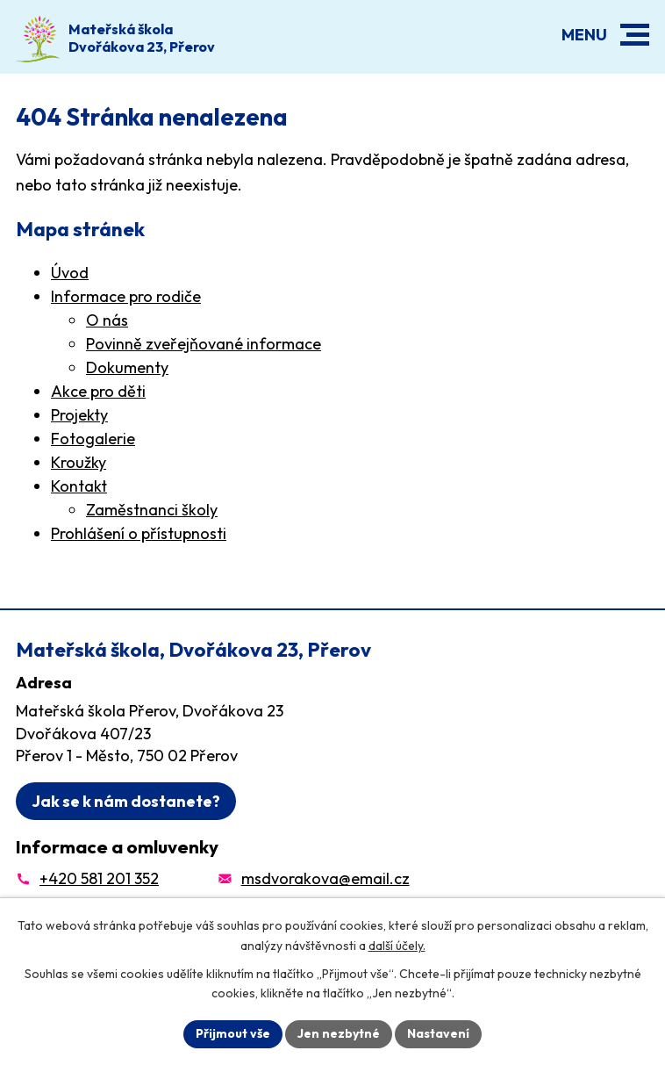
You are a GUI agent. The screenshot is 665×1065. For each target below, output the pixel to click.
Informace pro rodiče (126, 296)
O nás (107, 320)
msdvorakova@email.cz (325, 878)
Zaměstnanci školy (152, 510)
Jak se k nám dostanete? (126, 801)
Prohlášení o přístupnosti (138, 533)
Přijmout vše (233, 1033)
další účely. (396, 945)
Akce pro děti (98, 391)
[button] (634, 35)
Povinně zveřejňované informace (203, 344)
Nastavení (438, 1033)
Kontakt (79, 486)
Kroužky (78, 462)
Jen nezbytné (338, 1033)
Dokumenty (127, 367)
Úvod (70, 273)
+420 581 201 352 (99, 878)
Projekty (79, 415)
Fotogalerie (93, 438)
